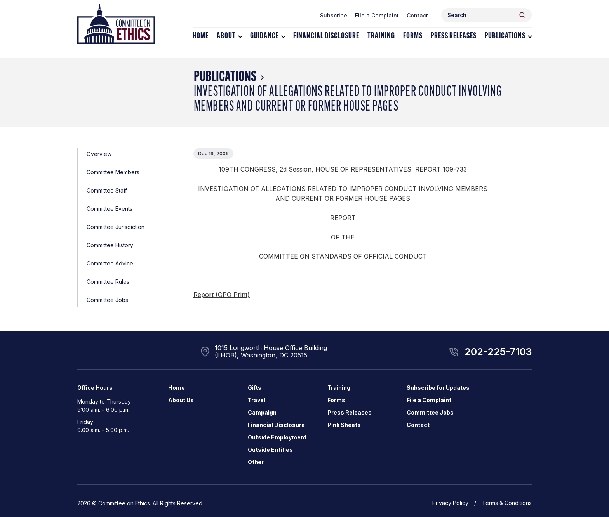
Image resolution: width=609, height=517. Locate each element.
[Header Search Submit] (522, 15)
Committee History (110, 245)
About (226, 36)
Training (381, 36)
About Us (181, 400)
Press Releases (454, 36)
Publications (505, 36)
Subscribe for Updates (438, 387)
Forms (413, 36)
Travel (256, 400)
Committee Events (109, 208)
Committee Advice (110, 263)
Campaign (262, 412)
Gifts (254, 387)
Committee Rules (108, 281)
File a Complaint (377, 15)
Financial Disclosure (326, 36)
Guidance (264, 36)
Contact (417, 15)
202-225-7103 (498, 351)
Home (201, 36)
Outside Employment (277, 437)
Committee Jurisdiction (115, 227)
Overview (99, 154)
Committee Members (113, 172)
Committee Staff (107, 190)
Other (256, 462)
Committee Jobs (107, 300)
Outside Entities (270, 449)
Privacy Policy (450, 503)
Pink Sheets (344, 425)
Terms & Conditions (507, 503)
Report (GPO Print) (221, 294)
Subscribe (333, 15)
